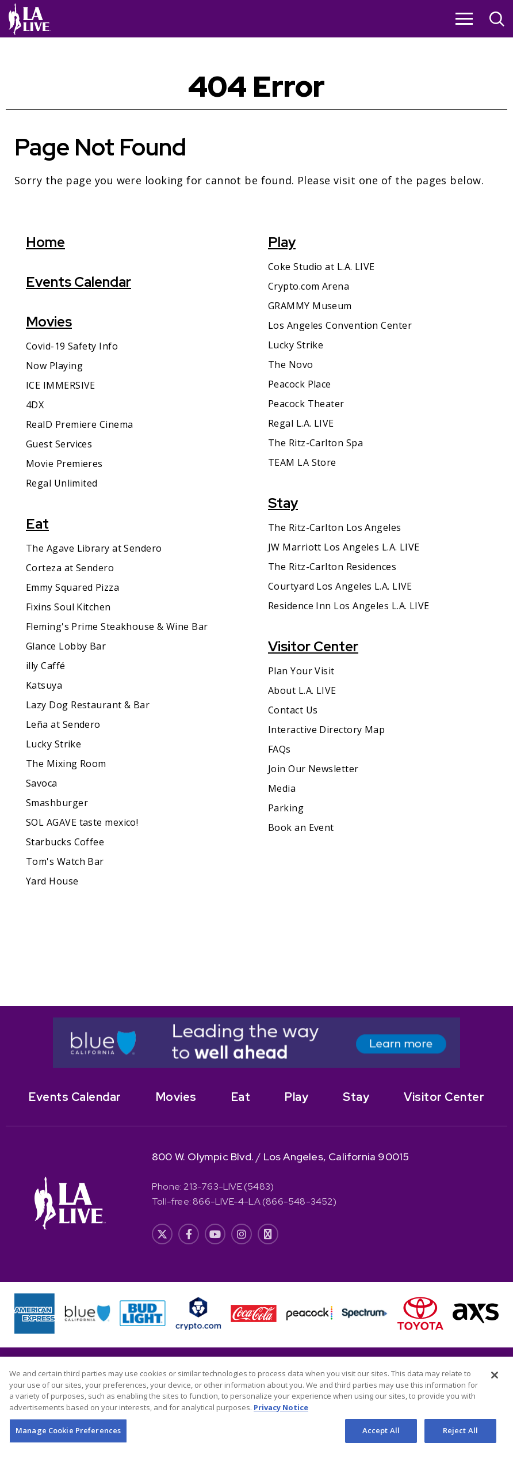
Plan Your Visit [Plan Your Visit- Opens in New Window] (301, 671)
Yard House (52, 881)
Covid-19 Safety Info (72, 346)
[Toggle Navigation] (464, 18)
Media (282, 788)
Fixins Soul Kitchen (68, 607)
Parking (286, 808)
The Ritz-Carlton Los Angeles (334, 527)
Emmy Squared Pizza (72, 587)
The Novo (290, 364)
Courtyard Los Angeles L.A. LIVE (340, 586)
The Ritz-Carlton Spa (315, 442)
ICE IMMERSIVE (60, 385)
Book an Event (301, 827)
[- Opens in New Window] (256, 1042)
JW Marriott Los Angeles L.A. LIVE (344, 547)
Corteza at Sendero (70, 567)
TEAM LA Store (302, 462)
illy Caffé (46, 665)
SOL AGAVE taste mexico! (82, 822)
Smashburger (57, 802)
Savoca (42, 783)
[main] (256, 521)
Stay (283, 503)
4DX (35, 404)
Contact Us (293, 710)
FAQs (279, 749)
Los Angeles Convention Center (340, 325)
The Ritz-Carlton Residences (332, 566)
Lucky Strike (53, 744)
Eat (37, 524)
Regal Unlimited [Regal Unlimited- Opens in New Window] (62, 483)
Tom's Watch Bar (65, 861)
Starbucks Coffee (65, 842)
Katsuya (44, 685)
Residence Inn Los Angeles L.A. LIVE (349, 605)
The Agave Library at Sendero (94, 548)
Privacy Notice (281, 1419)
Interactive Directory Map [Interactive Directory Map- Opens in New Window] (326, 729)
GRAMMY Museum (310, 305)
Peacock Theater (306, 403)
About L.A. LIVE (302, 690)
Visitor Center (313, 646)
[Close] (494, 1387)
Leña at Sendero (63, 724)
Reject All (460, 1443)
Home (45, 242)
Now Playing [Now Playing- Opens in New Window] (54, 365)
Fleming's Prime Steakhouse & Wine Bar (117, 626)
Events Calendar (78, 282)
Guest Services (59, 444)
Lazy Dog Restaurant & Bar (88, 704)
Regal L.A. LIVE (301, 423)
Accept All (381, 1443)
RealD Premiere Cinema (79, 424)
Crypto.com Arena (308, 286)
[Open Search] (496, 20)
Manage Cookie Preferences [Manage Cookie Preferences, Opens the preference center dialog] (68, 1443)
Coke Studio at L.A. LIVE (321, 266)
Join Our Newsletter (313, 768)
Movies (49, 322)
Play (282, 242)
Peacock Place (299, 384)
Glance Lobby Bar (66, 646)
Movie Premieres (64, 463)
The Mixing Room (66, 763)
